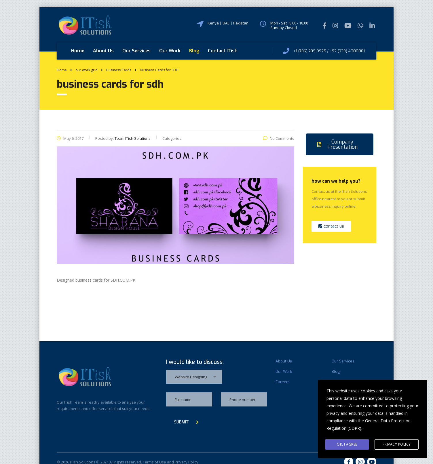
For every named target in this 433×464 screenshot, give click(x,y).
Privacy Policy (397, 444)
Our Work (170, 51)
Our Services (136, 51)
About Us (103, 51)
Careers (283, 382)
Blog (194, 51)
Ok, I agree (347, 444)
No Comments (278, 138)
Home (77, 51)
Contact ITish (223, 51)
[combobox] (194, 377)
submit (186, 422)
